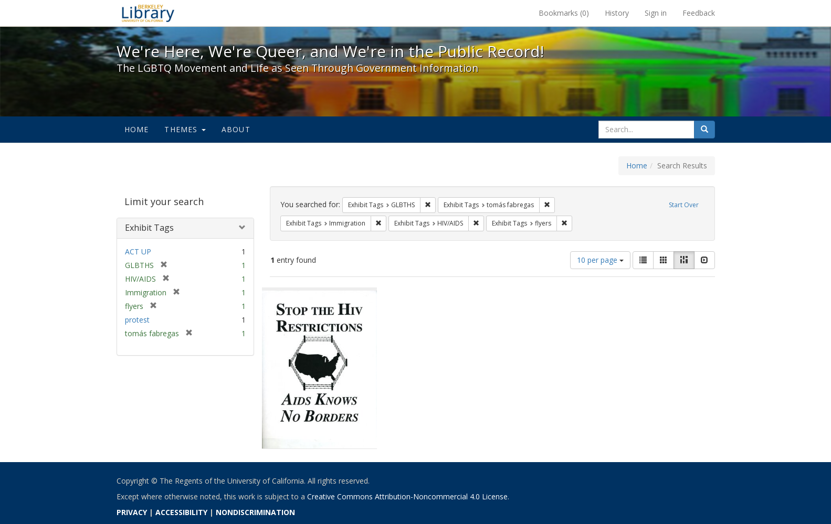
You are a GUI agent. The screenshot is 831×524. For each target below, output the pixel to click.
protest (137, 320)
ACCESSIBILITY (181, 512)
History (617, 13)
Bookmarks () (564, 13)
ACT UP (138, 251)
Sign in (656, 13)
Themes (184, 129)
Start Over (684, 204)
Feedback (698, 13)
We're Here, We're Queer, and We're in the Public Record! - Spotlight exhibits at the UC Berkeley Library (148, 13)
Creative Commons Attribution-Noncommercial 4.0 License (407, 496)
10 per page (600, 260)
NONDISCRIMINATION (255, 512)
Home (136, 129)
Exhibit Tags (149, 227)
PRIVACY (132, 512)
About (236, 129)
